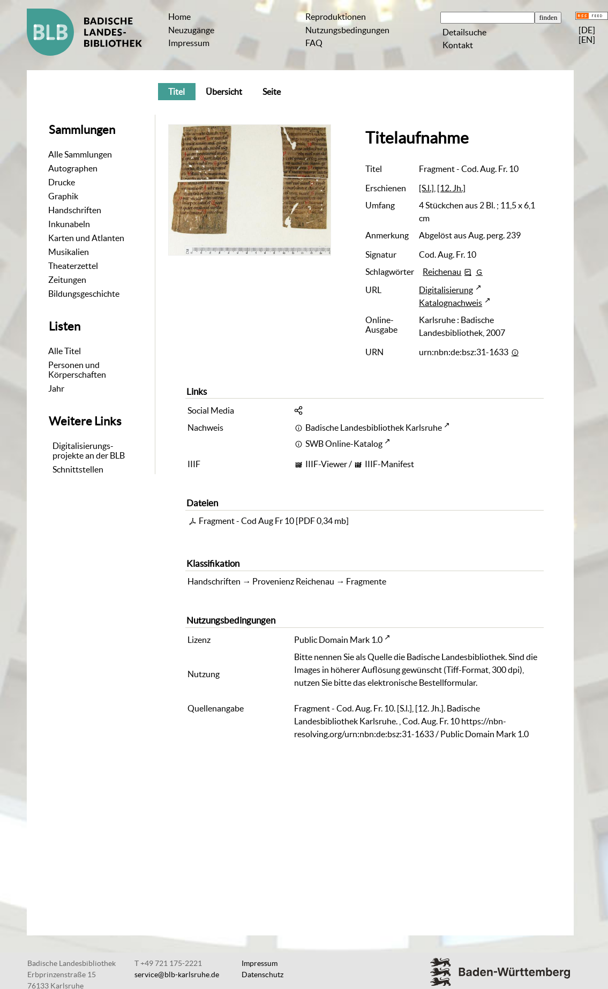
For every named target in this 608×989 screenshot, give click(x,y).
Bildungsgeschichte (83, 293)
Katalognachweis (450, 303)
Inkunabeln (69, 224)
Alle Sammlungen (80, 154)
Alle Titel (64, 351)
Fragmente (366, 581)
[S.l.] (426, 188)
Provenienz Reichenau (293, 581)
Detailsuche (464, 32)
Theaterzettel (73, 266)
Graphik (63, 196)
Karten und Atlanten (86, 238)
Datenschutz (262, 974)
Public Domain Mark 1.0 (338, 640)
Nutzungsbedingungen (347, 30)
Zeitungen (67, 279)
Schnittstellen (77, 469)
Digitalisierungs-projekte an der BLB (88, 450)
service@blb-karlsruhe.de (176, 974)
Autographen (72, 168)
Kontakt (457, 45)
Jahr (56, 388)
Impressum (188, 43)
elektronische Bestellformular (421, 682)
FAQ (313, 43)
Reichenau (442, 271)
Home (179, 16)
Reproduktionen (335, 16)
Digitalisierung (446, 290)
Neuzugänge (191, 30)
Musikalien (68, 252)
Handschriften (74, 210)
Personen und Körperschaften (77, 369)
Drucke (61, 182)
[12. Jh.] (451, 188)
